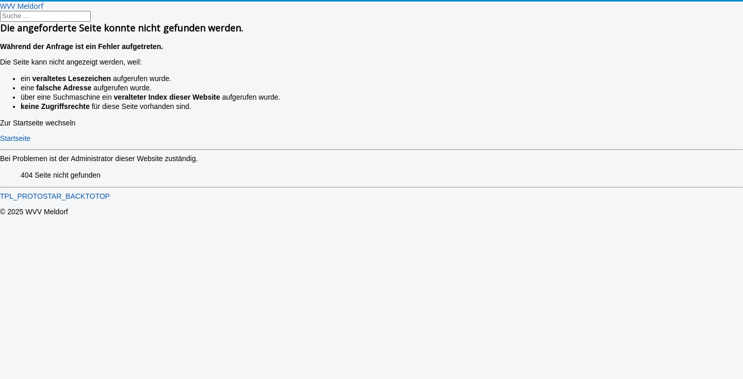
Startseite (15, 138)
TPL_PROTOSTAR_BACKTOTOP (55, 196)
